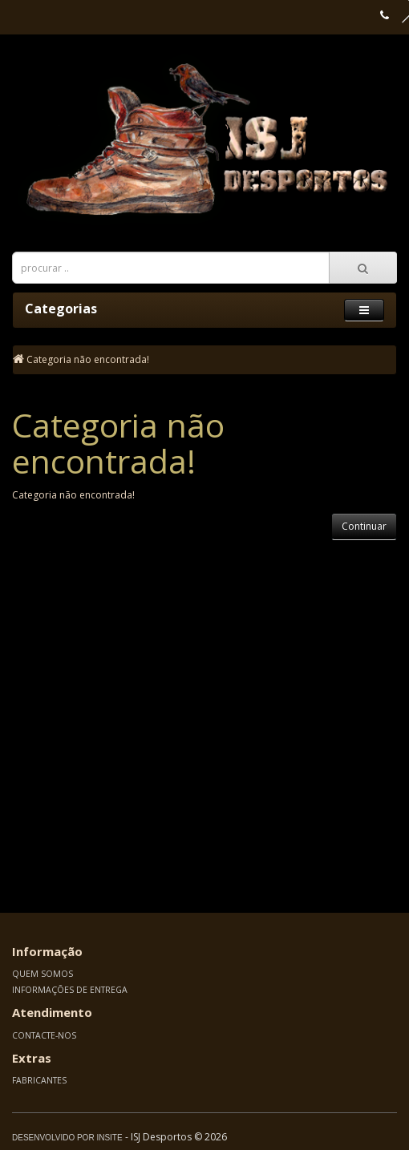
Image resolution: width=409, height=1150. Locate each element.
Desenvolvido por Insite (67, 1137)
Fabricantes (39, 1080)
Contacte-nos (44, 1035)
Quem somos (42, 973)
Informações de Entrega (70, 989)
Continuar (364, 526)
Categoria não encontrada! (87, 359)
